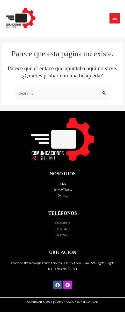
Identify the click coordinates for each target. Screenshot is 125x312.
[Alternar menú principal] (114, 18)
